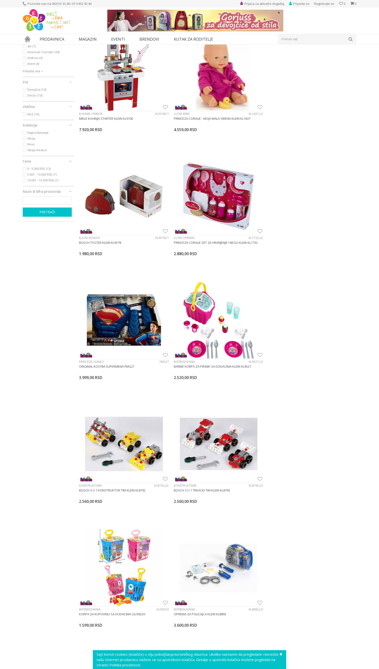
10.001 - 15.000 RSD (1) (42, 225)
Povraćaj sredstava (207, 643)
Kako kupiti (200, 611)
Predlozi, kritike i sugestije (127, 605)
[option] (50, 500)
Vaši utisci (115, 600)
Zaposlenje (116, 611)
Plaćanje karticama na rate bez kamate (222, 627)
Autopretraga (245, 55)
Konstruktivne (231, 234)
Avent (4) (33, 108)
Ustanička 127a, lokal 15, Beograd (62, 600)
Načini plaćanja (204, 616)
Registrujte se (324, 3)
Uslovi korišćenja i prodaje (212, 600)
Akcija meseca (37, 195)
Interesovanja (160, 234)
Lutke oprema (301, 134)
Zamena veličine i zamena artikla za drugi (224, 632)
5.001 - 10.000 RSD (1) (42, 219)
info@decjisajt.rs (51, 605)
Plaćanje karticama (207, 621)
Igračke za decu (40, 67)
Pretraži (47, 256)
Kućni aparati (230, 134)
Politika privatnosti (206, 605)
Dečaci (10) (34, 140)
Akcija (31, 183)
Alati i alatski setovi (235, 433)
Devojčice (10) (36, 134)
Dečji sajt (29, 47)
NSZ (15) (33, 158)
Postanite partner (121, 621)
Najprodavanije (38, 177)
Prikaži (304, 55)
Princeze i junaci (91, 234)
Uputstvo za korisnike (209, 595)
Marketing (115, 616)
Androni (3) (35, 102)
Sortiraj (267, 55)
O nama (113, 595)
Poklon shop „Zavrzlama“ (127, 627)
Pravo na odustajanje (209, 648)
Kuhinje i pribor (90, 134)
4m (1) (31, 91)
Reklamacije (201, 637)
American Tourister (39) (43, 97)
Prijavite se (141, 549)
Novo (31, 189)
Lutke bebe (158, 134)
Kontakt (113, 632)
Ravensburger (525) (40, 85)
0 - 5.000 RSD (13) (39, 213)
